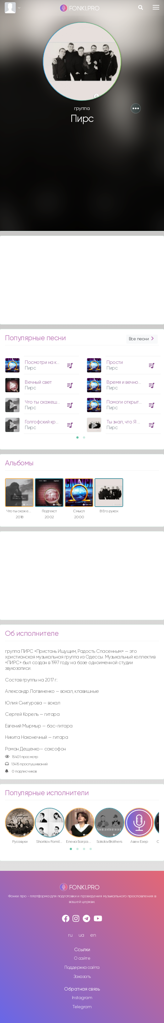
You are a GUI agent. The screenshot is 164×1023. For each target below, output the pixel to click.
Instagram (82, 998)
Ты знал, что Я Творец (130, 422)
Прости (115, 362)
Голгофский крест (44, 422)
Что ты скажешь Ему (46, 402)
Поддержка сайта (82, 967)
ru (70, 935)
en (93, 935)
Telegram (82, 1007)
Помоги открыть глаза (130, 402)
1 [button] (79, 439)
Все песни (142, 339)
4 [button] (93, 851)
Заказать (82, 976)
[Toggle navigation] (156, 7)
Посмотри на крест (46, 362)
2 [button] (86, 439)
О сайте (82, 958)
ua (81, 935)
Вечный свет (38, 382)
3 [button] (86, 851)
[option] (41, 392)
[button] (135, 108)
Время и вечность (126, 382)
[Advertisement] (82, 180)
